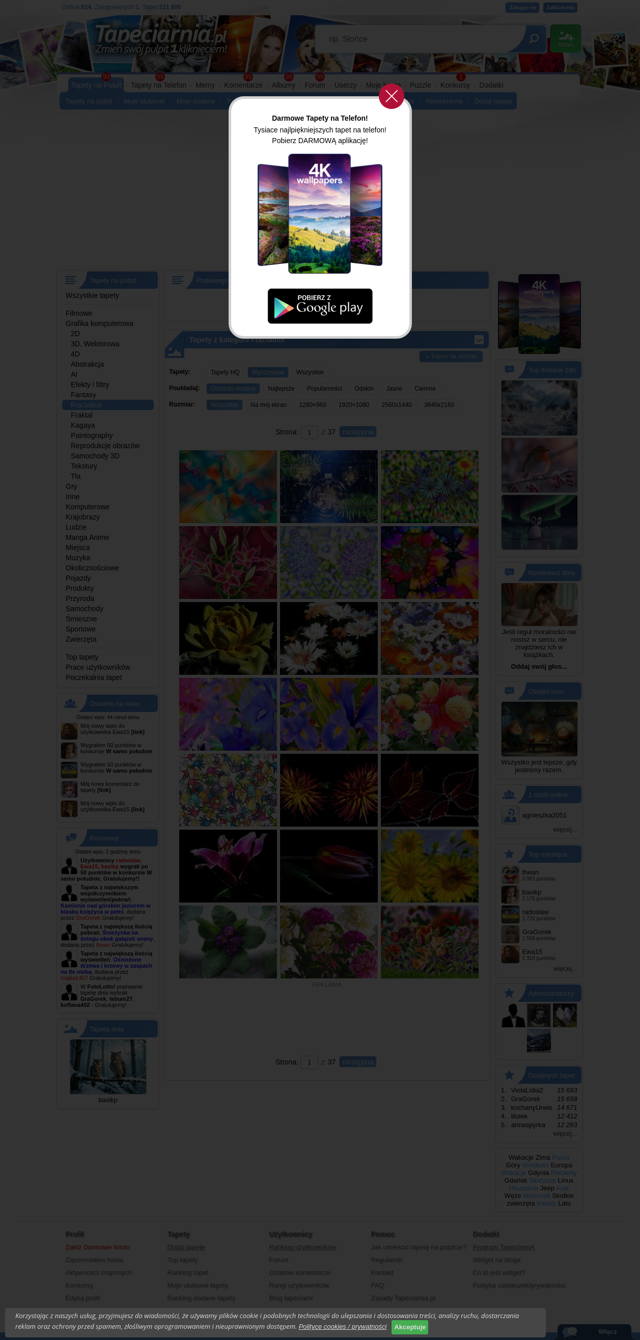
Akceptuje (410, 1327)
